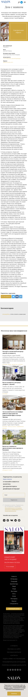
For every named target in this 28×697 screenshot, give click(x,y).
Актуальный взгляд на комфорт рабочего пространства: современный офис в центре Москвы (12, 414)
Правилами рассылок (10, 511)
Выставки (14, 591)
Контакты (14, 655)
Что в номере (10, 566)
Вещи (14, 586)
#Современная (20, 426)
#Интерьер (4, 364)
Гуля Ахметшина (7, 58)
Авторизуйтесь (6, 314)
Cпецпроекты (14, 603)
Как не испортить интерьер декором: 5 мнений (11, 383)
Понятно (14, 693)
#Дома (9, 364)
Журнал (14, 601)
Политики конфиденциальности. (15, 689)
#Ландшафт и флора (7, 470)
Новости (14, 576)
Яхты (14, 593)
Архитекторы (14, 584)
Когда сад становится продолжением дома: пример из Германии (12, 448)
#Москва (4, 428)
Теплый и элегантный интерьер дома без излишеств (12, 352)
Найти (19, 2)
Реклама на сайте (14, 649)
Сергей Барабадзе (16, 58)
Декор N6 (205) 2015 (8, 62)
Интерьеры (14, 579)
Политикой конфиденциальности (13, 509)
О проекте (14, 646)
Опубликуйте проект (14, 608)
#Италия (20, 364)
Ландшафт (14, 581)
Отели (14, 596)
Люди (14, 589)
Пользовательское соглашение (14, 662)
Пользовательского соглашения (13, 508)
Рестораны (14, 598)
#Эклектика (15, 364)
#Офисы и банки (12, 426)
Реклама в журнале (14, 652)
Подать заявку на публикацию (14, 658)
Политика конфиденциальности (14, 665)
